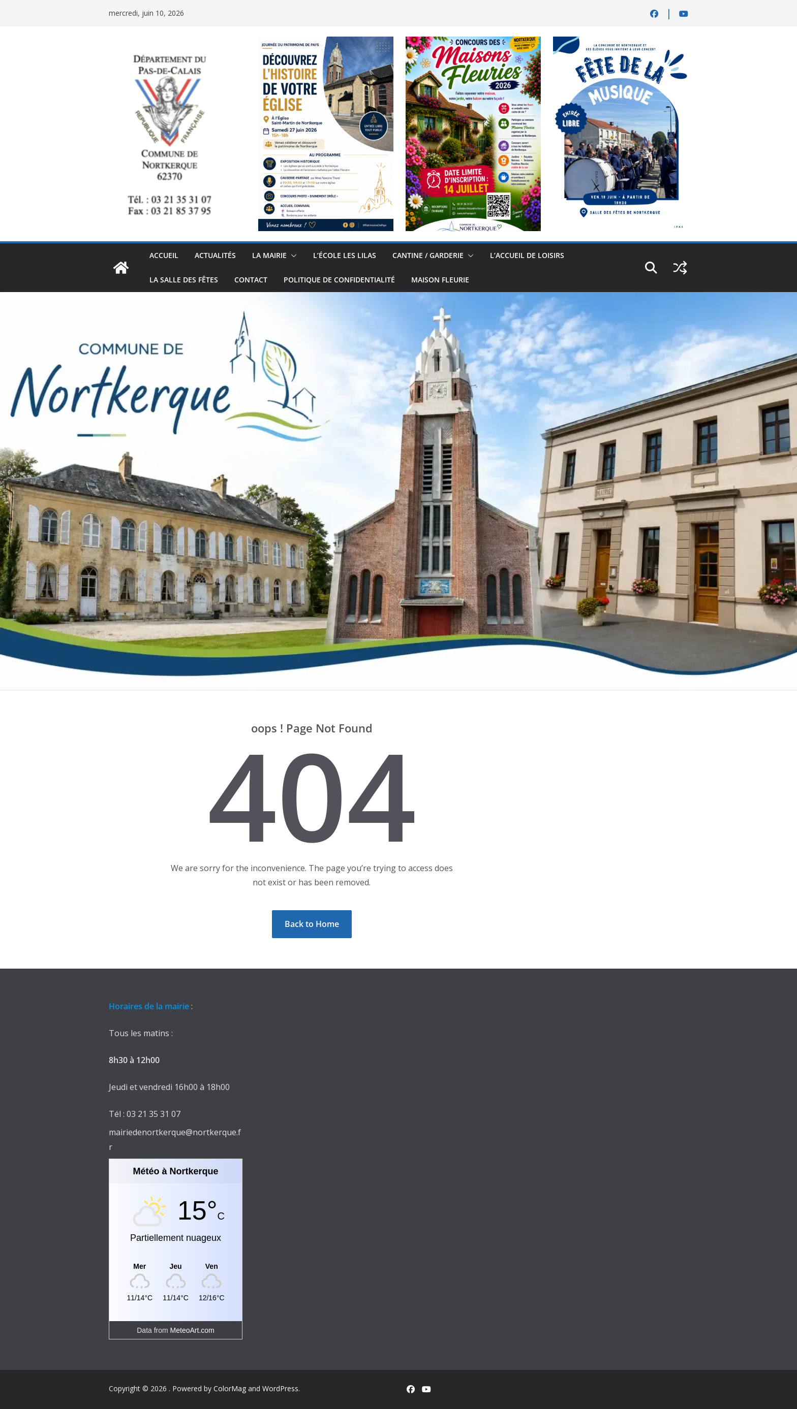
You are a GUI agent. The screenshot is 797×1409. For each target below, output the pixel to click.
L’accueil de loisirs (527, 255)
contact (250, 279)
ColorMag (229, 1388)
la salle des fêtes (183, 279)
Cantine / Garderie (428, 255)
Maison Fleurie (440, 279)
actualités (215, 255)
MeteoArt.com (192, 1330)
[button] (292, 255)
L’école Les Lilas (344, 255)
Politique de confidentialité (339, 279)
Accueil (163, 255)
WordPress (280, 1388)
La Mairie (269, 255)
